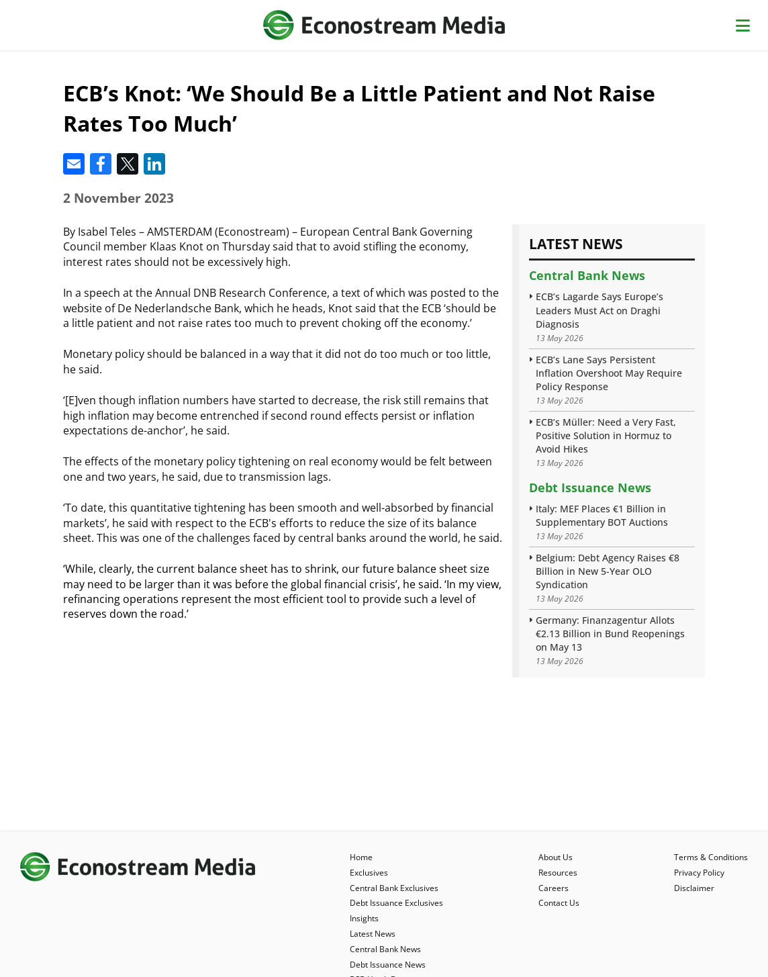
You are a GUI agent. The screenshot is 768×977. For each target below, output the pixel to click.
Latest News (372, 933)
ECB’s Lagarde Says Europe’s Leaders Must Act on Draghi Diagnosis (599, 310)
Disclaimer (694, 888)
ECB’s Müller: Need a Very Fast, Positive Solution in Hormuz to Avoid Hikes (606, 435)
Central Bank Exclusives (394, 888)
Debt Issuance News (590, 487)
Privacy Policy (699, 872)
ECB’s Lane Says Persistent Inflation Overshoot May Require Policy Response (609, 373)
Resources (557, 872)
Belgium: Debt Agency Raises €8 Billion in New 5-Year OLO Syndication (607, 571)
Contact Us (558, 903)
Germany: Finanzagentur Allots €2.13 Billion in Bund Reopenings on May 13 (610, 633)
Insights (364, 918)
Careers (553, 888)
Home (361, 857)
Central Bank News (587, 275)
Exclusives (369, 872)
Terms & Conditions (711, 857)
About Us (555, 857)
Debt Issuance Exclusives (396, 903)
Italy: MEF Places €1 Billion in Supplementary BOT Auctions (602, 515)
